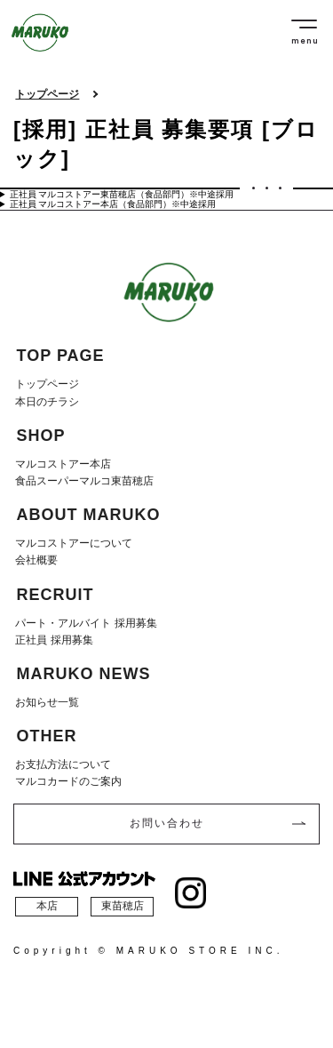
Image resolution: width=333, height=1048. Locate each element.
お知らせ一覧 (47, 702)
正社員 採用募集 (53, 640)
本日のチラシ (47, 402)
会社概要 (36, 560)
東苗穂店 (122, 906)
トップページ (47, 94)
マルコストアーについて (73, 543)
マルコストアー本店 (63, 464)
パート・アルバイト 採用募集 (85, 623)
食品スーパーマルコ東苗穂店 (84, 481)
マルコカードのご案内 (68, 781)
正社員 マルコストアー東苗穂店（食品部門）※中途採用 (122, 194)
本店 (47, 906)
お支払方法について (63, 764)
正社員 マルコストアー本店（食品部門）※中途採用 (113, 204)
